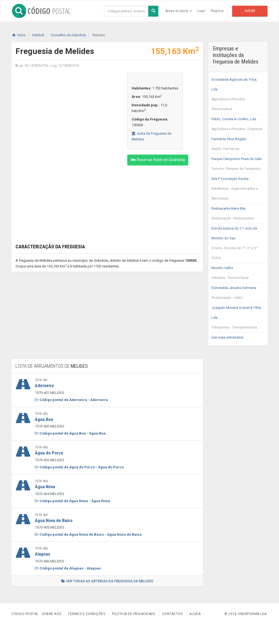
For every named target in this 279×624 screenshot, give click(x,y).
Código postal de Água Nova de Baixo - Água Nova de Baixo (88, 534)
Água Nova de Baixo (53, 519)
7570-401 (41, 380)
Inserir (250, 11)
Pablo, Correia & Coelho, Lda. (238, 125)
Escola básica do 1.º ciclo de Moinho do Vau (238, 244)
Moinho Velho (238, 274)
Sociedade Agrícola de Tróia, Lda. (238, 95)
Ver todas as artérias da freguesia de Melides (107, 580)
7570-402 (41, 413)
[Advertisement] (67, 111)
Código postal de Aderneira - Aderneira (71, 399)
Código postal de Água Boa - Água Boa (70, 433)
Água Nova (45, 486)
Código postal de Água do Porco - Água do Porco (79, 467)
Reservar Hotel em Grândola (158, 160)
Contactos (172, 613)
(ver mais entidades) (227, 337)
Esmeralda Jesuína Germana (238, 294)
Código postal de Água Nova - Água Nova (72, 500)
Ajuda (195, 613)
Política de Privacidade (134, 613)
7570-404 (41, 481)
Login (201, 11)
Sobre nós (51, 613)
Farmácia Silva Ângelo (238, 145)
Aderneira (44, 385)
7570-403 (41, 447)
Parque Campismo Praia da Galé (238, 165)
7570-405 (41, 514)
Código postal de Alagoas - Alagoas (68, 567)
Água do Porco (49, 452)
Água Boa (44, 419)
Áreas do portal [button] (178, 11)
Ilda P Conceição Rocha (238, 190)
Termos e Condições (86, 613)
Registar (217, 11)
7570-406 (41, 548)
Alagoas (42, 553)
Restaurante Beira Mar (238, 214)
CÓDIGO (40, 11)
